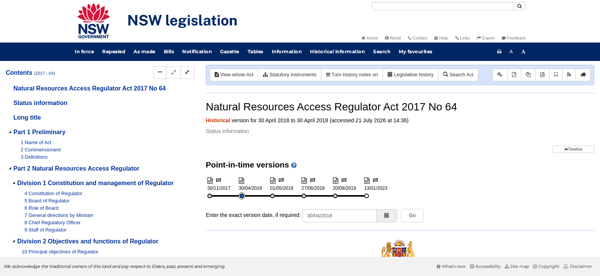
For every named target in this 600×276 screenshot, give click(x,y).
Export (485, 38)
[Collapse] (187, 72)
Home (370, 38)
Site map (517, 266)
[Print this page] (499, 52)
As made (144, 51)
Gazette (229, 51)
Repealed (113, 51)
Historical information (337, 51)
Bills (169, 51)
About (393, 38)
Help (441, 38)
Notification (197, 51)
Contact (417, 38)
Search (381, 51)
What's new (451, 266)
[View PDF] (514, 75)
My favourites (415, 51)
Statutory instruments (289, 74)
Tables (255, 51)
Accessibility (485, 266)
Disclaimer (577, 266)
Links (462, 38)
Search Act (458, 74)
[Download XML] (542, 75)
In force (84, 51)
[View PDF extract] (528, 75)
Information (287, 51)
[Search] (443, 6)
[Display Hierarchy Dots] (160, 72)
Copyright (546, 266)
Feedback (514, 38)
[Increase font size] (523, 52)
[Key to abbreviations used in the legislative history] (499, 75)
